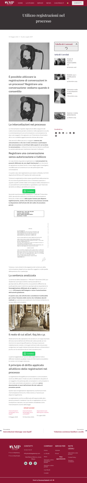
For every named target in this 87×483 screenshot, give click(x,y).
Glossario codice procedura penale (49, 461)
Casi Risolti (59, 3)
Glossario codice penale (49, 466)
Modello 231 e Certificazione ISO (71, 77)
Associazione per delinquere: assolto (43, 411)
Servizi (40, 3)
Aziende (57, 450)
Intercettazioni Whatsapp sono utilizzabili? (28, 412)
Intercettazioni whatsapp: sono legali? (14, 412)
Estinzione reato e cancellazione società (72, 91)
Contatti (46, 473)
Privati (57, 453)
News (48, 3)
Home (20, 3)
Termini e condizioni (71, 461)
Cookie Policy (72, 457)
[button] (76, 44)
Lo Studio (30, 3)
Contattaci (30, 191)
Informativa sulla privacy (73, 453)
